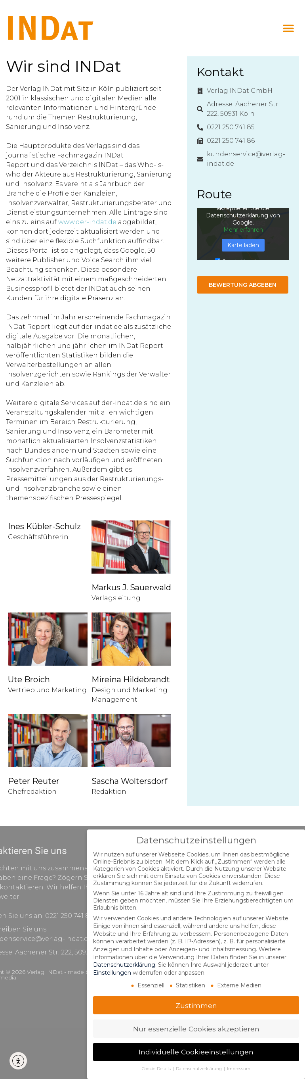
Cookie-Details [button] (157, 1068)
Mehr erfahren (243, 229)
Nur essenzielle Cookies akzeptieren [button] (196, 1029)
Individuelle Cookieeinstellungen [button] (196, 1052)
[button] (288, 28)
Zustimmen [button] (196, 1005)
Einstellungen (112, 972)
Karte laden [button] (243, 245)
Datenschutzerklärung (124, 964)
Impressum (238, 1068)
